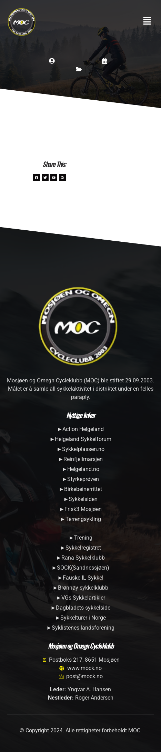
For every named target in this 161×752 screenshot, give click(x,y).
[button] (147, 21)
